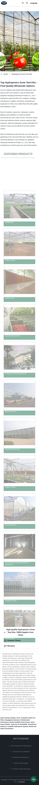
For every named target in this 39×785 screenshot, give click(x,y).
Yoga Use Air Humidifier (19, 724)
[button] (23, 3)
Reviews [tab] (9, 646)
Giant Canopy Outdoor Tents (10, 718)
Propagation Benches (12, 720)
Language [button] (33, 3)
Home (6, 74)
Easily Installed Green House (20, 722)
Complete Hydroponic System (17, 726)
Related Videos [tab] (12, 640)
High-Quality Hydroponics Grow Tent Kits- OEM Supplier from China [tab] (19, 632)
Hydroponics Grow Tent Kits (22, 74)
